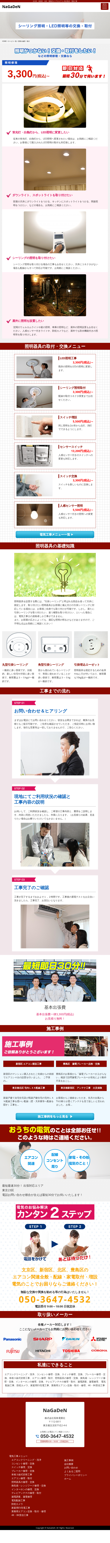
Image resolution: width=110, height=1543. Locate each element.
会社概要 (68, 1464)
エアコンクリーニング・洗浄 (26, 1459)
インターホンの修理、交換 (25, 1489)
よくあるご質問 (72, 1471)
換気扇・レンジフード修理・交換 (28, 1485)
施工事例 (68, 1460)
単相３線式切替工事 (21, 1474)
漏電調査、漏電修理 (21, 1496)
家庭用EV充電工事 (20, 1507)
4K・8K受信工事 (19, 1515)
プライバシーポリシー (75, 1475)
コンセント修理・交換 (22, 1463)
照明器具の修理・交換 (22, 1482)
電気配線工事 (18, 1500)
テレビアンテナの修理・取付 (26, 1492)
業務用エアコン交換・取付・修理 (28, 1511)
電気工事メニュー (18, 1456)
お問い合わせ (71, 1467)
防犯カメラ (17, 1504)
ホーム (67, 1478)
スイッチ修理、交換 (21, 1467)
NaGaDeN (51, 1528)
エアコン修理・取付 (21, 1478)
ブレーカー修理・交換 (22, 1470)
